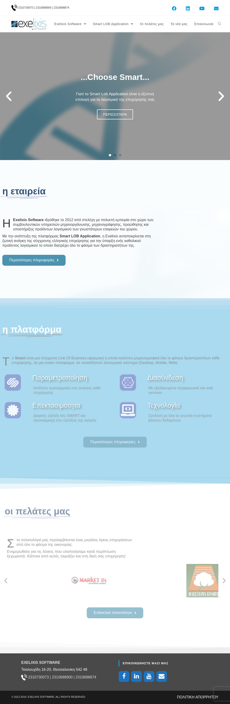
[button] (110, 155)
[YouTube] (149, 676)
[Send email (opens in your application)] (214, 9)
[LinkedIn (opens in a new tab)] (188, 9)
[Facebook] (124, 676)
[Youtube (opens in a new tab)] (202, 9)
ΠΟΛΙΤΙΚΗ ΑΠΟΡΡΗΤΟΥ (198, 697)
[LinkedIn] (136, 676)
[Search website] (219, 24)
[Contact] (161, 676)
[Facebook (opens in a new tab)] (174, 9)
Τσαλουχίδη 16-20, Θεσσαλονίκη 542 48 (54, 669)
